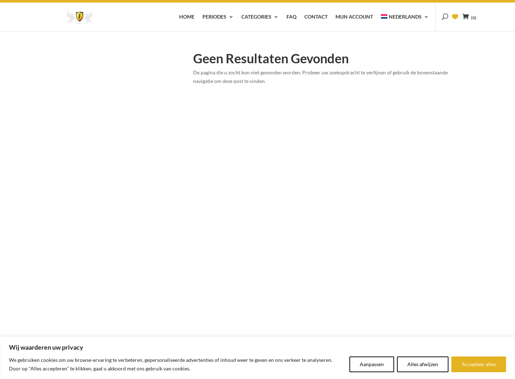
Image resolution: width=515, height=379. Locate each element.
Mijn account (354, 17)
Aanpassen (372, 364)
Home (187, 17)
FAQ (291, 17)
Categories (256, 17)
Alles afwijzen (422, 364)
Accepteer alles (479, 364)
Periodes (214, 17)
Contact (316, 17)
